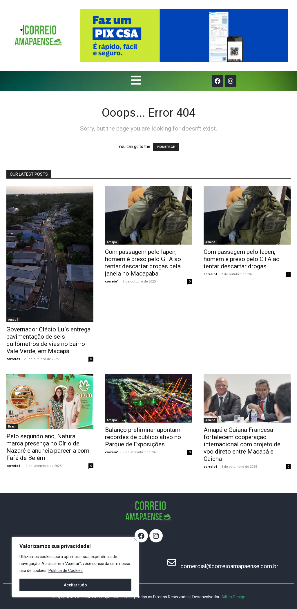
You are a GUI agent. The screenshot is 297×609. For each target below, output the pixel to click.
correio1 (13, 359)
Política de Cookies (65, 570)
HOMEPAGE (166, 147)
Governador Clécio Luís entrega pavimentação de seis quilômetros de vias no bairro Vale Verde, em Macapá (48, 340)
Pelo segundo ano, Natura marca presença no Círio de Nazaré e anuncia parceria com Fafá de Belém (47, 447)
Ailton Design (233, 597)
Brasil (12, 426)
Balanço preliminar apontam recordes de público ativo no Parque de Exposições (143, 437)
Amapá (13, 320)
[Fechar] (135, 539)
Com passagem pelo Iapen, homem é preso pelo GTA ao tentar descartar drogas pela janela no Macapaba (143, 262)
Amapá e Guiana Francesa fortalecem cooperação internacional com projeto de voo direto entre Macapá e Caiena (242, 444)
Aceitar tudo (75, 585)
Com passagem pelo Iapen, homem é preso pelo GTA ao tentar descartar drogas (242, 259)
